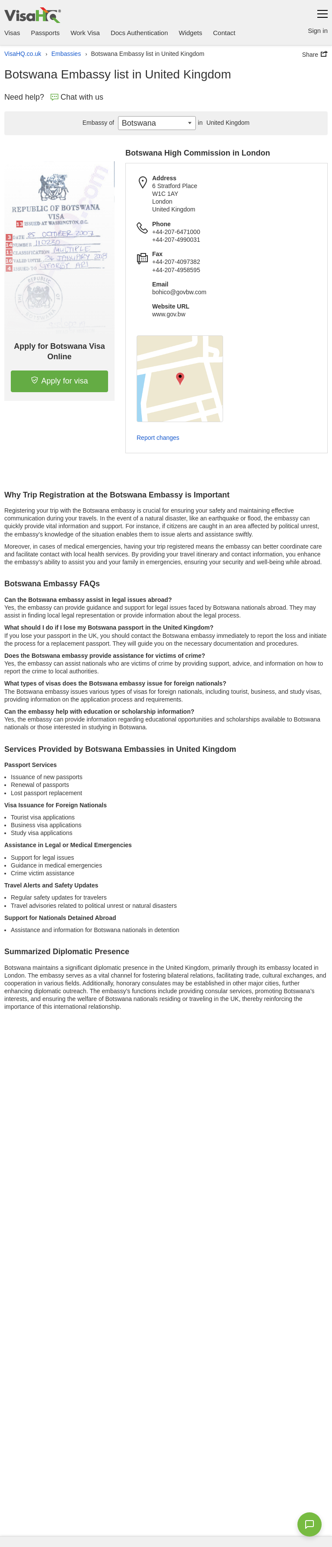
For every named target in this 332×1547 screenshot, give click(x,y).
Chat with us (77, 97)
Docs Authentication (139, 32)
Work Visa (85, 32)
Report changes (158, 437)
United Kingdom (222, 122)
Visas (12, 32)
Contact (224, 32)
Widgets (190, 32)
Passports (45, 32)
